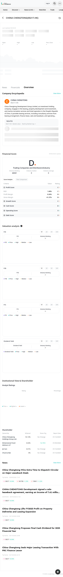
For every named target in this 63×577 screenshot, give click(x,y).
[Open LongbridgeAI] (57, 571)
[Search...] (55, 3)
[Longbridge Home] (6, 3)
